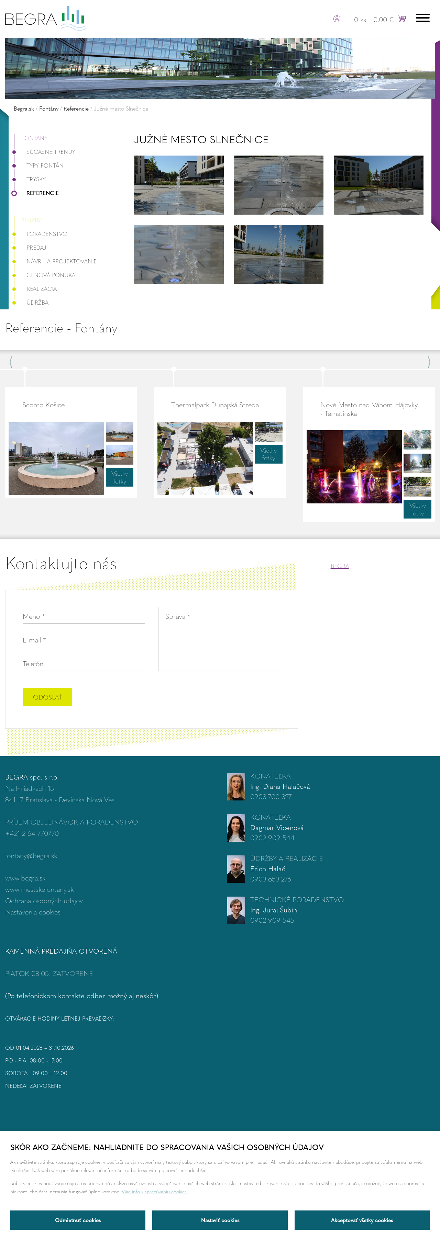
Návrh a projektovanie (55, 261)
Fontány (48, 108)
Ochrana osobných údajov (44, 900)
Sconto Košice (43, 404)
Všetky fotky (119, 477)
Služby (31, 220)
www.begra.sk (25, 878)
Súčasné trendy (44, 152)
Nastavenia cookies (32, 912)
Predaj (30, 247)
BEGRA (340, 566)
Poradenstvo (40, 234)
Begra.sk (24, 108)
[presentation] (228, 697)
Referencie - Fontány (61, 327)
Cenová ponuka (44, 275)
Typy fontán (39, 165)
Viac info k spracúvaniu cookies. (155, 1191)
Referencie (76, 108)
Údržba (31, 302)
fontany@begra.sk (31, 855)
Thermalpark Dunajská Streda (215, 404)
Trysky (30, 179)
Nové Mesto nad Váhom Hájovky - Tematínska (369, 408)
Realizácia (35, 289)
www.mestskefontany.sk (39, 889)
